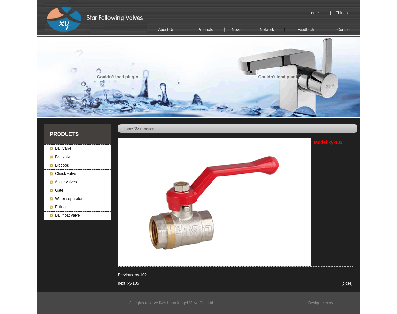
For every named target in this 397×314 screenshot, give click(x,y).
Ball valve (63, 148)
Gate (59, 190)
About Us (166, 29)
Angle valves (66, 182)
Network (267, 29)
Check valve (65, 173)
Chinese (343, 13)
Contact (343, 29)
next (121, 283)
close (347, 283)
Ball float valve (67, 215)
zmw (329, 303)
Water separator (69, 198)
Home (314, 13)
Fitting (60, 207)
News (236, 29)
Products (205, 29)
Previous (125, 275)
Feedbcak (305, 29)
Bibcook (62, 165)
